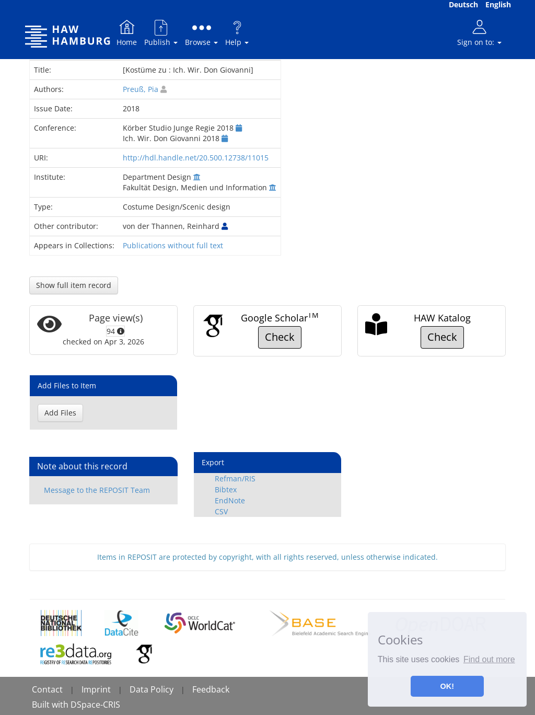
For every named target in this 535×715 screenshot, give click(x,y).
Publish (161, 32)
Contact (47, 689)
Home (127, 32)
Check (280, 337)
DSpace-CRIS (95, 704)
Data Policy (151, 689)
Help (237, 32)
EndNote (230, 500)
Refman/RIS (235, 478)
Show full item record (73, 285)
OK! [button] (447, 686)
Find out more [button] (489, 659)
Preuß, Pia (140, 89)
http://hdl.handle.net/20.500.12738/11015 (196, 158)
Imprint (96, 689)
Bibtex (226, 489)
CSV (221, 511)
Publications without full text (173, 245)
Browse (201, 32)
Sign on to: (479, 32)
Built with (51, 704)
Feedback (210, 689)
